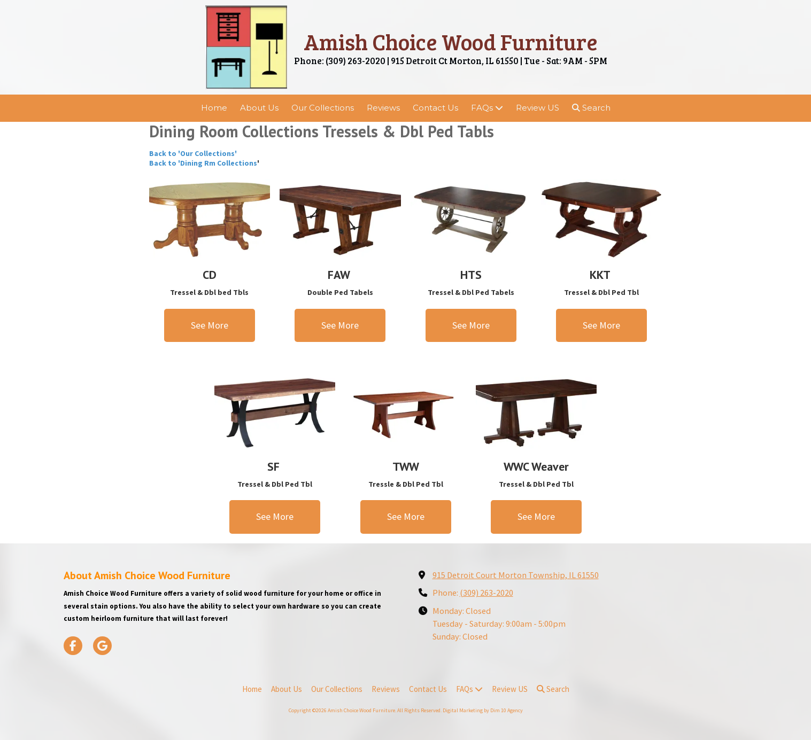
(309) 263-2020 (486, 592)
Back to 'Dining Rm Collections (203, 163)
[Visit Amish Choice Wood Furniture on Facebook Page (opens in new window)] (73, 645)
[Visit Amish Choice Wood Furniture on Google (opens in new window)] (102, 645)
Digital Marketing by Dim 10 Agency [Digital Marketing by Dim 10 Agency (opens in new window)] (483, 710)
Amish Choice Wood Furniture (451, 41)
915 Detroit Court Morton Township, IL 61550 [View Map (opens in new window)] (515, 575)
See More (209, 325)
